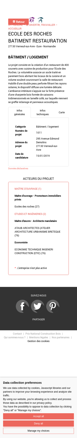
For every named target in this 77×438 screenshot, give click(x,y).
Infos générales (19, 112)
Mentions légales (38, 337)
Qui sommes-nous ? (14, 337)
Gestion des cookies (38, 341)
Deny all (38, 423)
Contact (17, 333)
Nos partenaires (60, 337)
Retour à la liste (39, 281)
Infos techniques (43, 112)
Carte (62, 112)
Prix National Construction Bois (43, 333)
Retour (19, 22)
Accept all (38, 416)
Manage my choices (38, 430)
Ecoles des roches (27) (27, 206)
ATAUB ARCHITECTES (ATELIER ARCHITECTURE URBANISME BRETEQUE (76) (37, 231)
